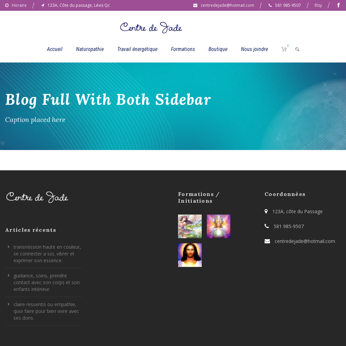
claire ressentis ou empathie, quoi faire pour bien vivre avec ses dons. (46, 311)
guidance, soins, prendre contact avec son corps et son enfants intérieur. (47, 282)
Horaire (19, 5)
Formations (183, 49)
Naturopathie (90, 49)
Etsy (318, 5)
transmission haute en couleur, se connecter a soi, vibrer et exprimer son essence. (47, 254)
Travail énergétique (137, 49)
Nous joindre (254, 49)
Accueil (55, 49)
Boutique (217, 49)
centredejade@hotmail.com (227, 5)
